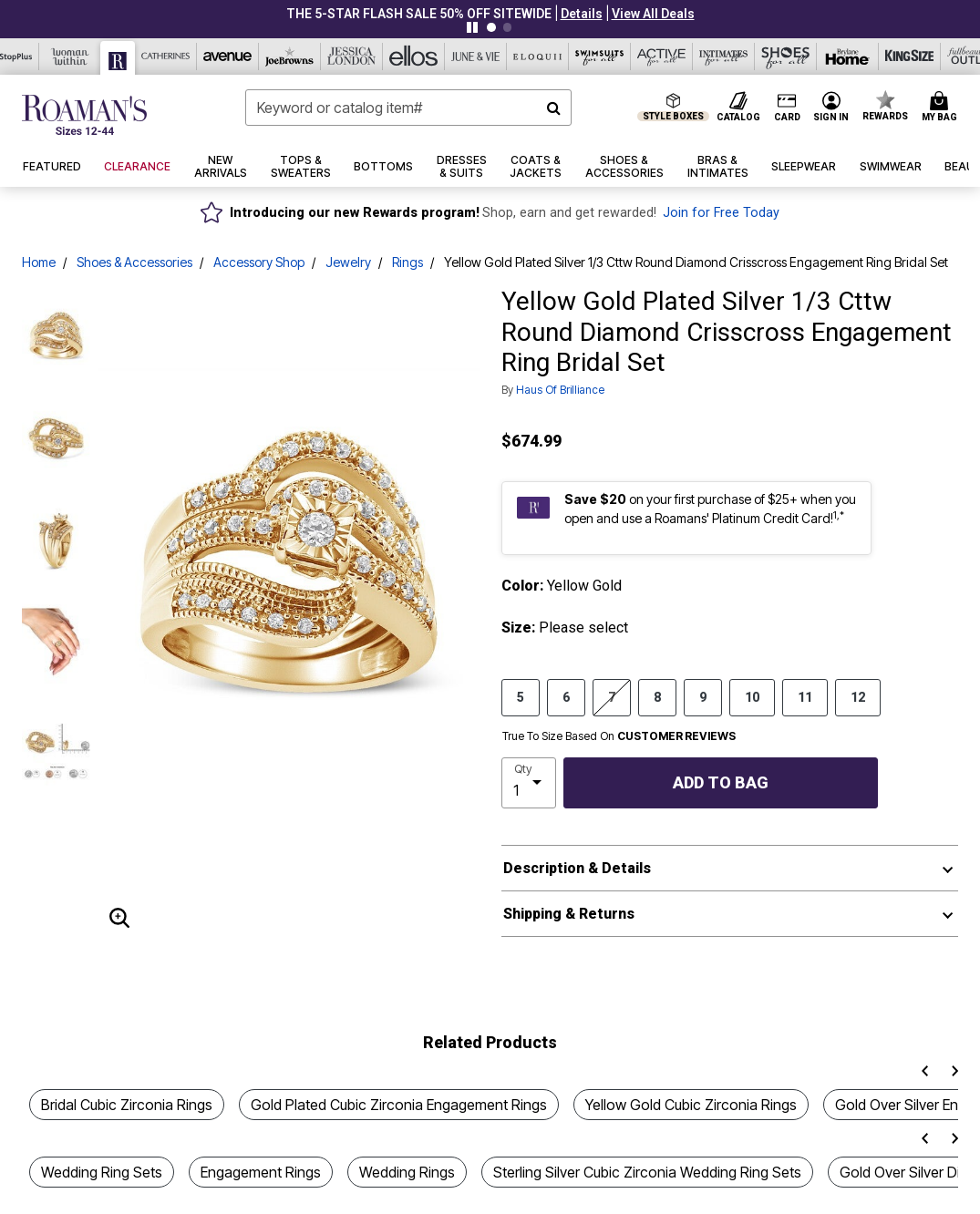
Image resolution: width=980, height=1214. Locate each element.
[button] (582, 13)
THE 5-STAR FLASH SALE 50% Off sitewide (419, 13)
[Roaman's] (118, 58)
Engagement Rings (261, 1172)
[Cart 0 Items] (942, 107)
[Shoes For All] (786, 56)
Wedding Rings (407, 1172)
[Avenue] (228, 56)
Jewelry (348, 262)
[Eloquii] (538, 56)
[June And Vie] (476, 56)
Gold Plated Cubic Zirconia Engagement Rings (399, 1105)
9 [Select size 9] (703, 696)
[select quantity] (529, 782)
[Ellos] (414, 56)
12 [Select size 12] (858, 696)
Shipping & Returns (568, 913)
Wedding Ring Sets (101, 1172)
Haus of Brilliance (560, 389)
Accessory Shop (258, 262)
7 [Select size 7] (611, 696)
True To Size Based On (619, 736)
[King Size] (910, 56)
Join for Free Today (721, 213)
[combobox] (408, 107)
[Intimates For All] (724, 56)
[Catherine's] (166, 56)
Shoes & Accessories (134, 262)
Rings (407, 262)
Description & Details (577, 868)
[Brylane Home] (848, 56)
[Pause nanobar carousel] (472, 27)
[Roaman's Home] (84, 114)
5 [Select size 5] (520, 696)
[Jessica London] (352, 56)
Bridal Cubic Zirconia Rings (126, 1105)
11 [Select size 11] (805, 696)
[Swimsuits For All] (600, 56)
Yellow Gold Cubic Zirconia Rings (691, 1105)
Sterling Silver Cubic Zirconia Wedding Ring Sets (647, 1172)
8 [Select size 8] (657, 696)
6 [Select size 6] (566, 696)
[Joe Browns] (290, 56)
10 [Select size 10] (752, 696)
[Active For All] (662, 56)
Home (39, 262)
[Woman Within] (70, 56)
